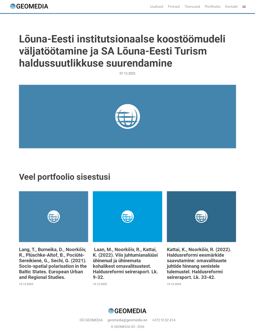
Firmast (174, 6)
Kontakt (231, 6)
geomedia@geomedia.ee (127, 320)
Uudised (156, 6)
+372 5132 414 (163, 320)
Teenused (192, 6)
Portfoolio (213, 6)
